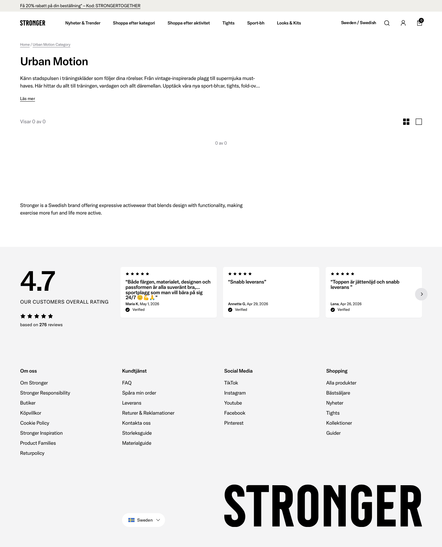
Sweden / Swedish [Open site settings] (358, 22)
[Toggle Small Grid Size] (406, 122)
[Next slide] (421, 294)
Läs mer (27, 98)
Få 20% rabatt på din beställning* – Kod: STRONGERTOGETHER (80, 5)
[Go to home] (32, 23)
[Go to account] (403, 23)
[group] (168, 294)
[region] (271, 294)
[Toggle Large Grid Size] (418, 122)
